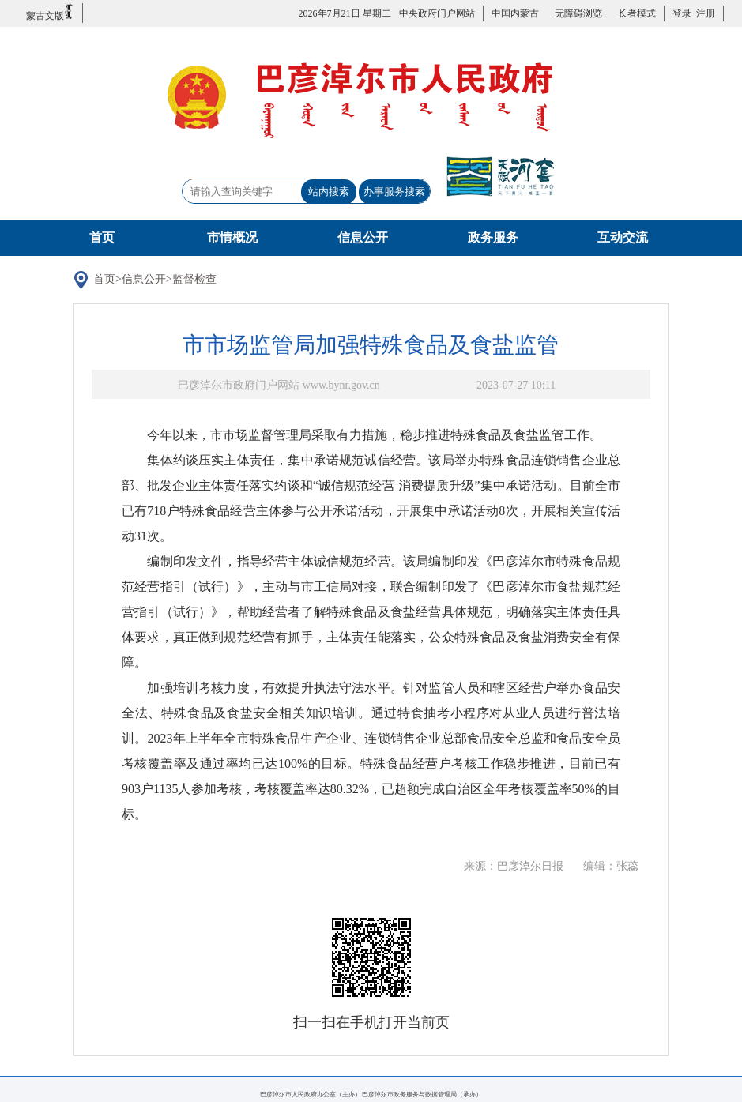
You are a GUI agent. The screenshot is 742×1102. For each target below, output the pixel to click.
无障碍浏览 (578, 13)
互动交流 (622, 237)
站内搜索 (328, 191)
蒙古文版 (50, 12)
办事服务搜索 (394, 191)
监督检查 (194, 279)
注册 (703, 13)
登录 (681, 13)
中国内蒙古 (515, 13)
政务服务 (493, 237)
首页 (102, 237)
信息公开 (362, 237)
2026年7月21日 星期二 (345, 13)
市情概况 (232, 237)
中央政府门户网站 (437, 13)
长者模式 (637, 13)
